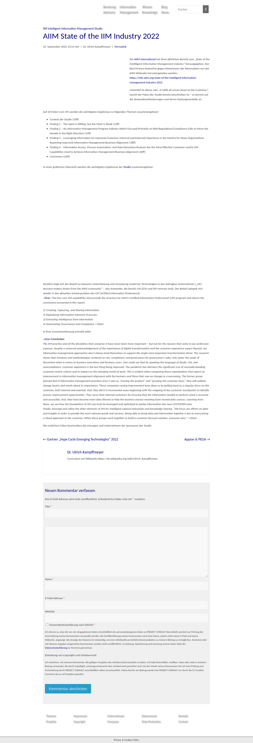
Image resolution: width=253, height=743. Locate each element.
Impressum (80, 715)
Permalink (120, 46)
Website (50, 611)
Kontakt (183, 715)
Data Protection (151, 721)
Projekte (51, 721)
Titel (48, 506)
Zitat (47, 298)
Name (49, 579)
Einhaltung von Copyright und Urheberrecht (70, 655)
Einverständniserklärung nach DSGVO (72, 625)
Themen (51, 715)
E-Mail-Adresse (55, 598)
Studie (98, 28)
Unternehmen (115, 715)
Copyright (79, 721)
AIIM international (145, 59)
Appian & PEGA (197, 439)
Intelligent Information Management (71, 28)
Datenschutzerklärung (56, 647)
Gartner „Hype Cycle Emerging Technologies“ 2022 (80, 439)
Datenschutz (149, 715)
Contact (183, 721)
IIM (45, 28)
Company (113, 721)
